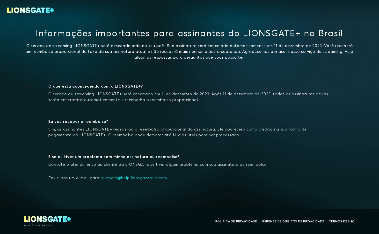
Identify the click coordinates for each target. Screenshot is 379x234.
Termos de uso (342, 221)
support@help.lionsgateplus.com (134, 177)
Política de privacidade (236, 221)
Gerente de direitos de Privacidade (293, 221)
